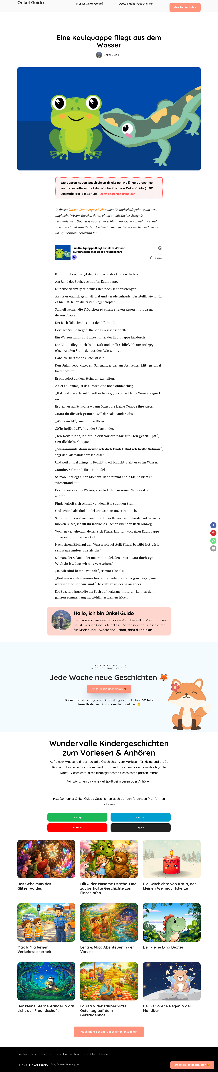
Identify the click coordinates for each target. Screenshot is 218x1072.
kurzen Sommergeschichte (87, 209)
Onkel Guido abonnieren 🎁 (109, 689)
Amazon (140, 817)
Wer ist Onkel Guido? (91, 6)
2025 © (29, 1064)
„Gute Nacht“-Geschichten (136, 6)
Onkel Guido (30, 6)
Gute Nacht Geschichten (31, 1056)
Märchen (108, 1056)
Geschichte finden (185, 6)
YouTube (77, 829)
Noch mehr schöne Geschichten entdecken (109, 1034)
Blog (47, 1064)
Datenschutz (60, 1064)
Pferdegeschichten (58, 1056)
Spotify (77, 817)
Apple (140, 829)
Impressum (77, 1064)
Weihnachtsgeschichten (86, 1056)
